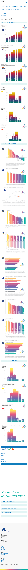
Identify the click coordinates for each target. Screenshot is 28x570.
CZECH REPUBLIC (7, 7)
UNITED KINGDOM (25, 7)
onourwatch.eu (3, 554)
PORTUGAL (22, 6)
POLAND (18, 9)
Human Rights (3, 465)
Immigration (3, 469)
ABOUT (2, 548)
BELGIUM (3, 8)
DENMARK (7, 9)
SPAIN (21, 9)
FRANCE (10, 9)
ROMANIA (21, 8)
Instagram (2, 560)
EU (2, 463)
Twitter (2, 561)
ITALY (18, 6)
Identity (2, 467)
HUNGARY (14, 9)
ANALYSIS (2, 547)
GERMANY (14, 6)
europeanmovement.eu (4, 553)
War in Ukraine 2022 (4, 453)
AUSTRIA (3, 6)
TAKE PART (3, 549)
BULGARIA (3, 9)
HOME (2, 545)
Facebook (2, 559)
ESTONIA (10, 6)
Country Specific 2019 (5, 486)
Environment (3, 461)
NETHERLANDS (19, 8)
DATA (2, 546)
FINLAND (10, 8)
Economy (3, 459)
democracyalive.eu (4, 555)
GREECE (14, 8)
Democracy (3, 457)
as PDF (9, 501)
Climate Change (4, 455)
